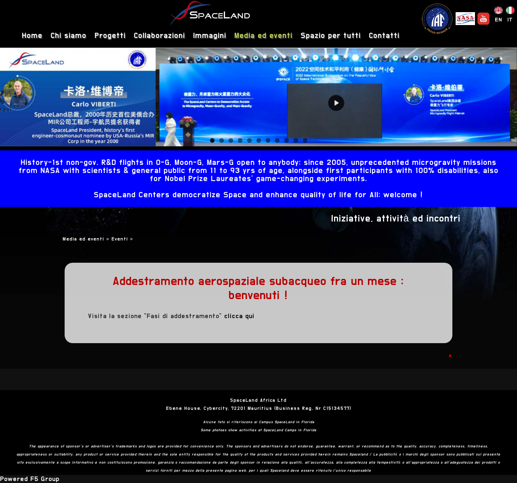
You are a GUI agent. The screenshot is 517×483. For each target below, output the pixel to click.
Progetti (110, 36)
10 (296, 140)
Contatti (384, 36)
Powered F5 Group (29, 479)
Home (32, 36)
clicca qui (239, 316)
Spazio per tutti (331, 36)
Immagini (209, 36)
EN (498, 20)
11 (305, 140)
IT (510, 20)
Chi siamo (68, 36)
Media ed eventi (263, 36)
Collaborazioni (159, 36)
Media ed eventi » (87, 238)
